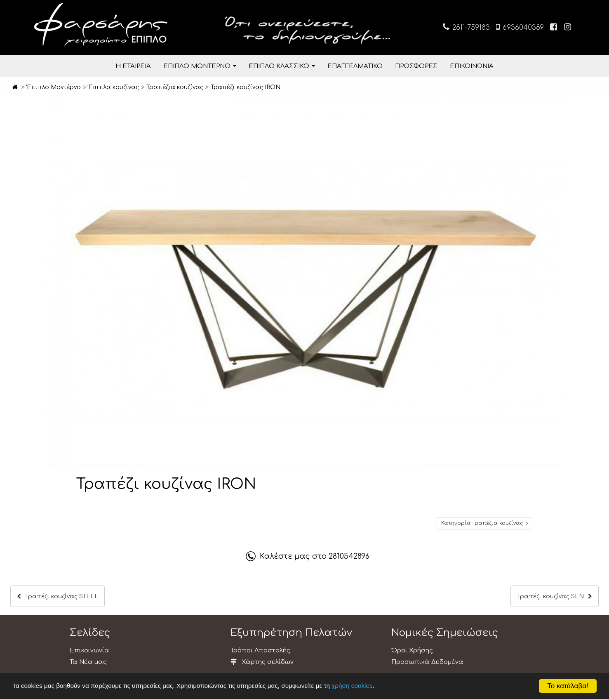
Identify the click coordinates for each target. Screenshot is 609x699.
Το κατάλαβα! (567, 686)
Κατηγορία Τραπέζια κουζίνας (484, 523)
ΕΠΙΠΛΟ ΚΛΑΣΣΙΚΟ (282, 66)
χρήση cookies (352, 685)
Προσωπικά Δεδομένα (427, 662)
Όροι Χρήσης (412, 650)
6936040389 (520, 27)
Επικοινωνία (89, 650)
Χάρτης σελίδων (262, 662)
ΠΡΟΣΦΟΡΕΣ (416, 66)
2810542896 (349, 556)
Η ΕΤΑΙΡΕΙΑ (133, 66)
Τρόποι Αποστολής (260, 650)
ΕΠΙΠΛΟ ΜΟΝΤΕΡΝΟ (199, 66)
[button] (555, 104)
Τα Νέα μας (88, 662)
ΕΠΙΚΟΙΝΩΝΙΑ (472, 66)
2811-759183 (466, 27)
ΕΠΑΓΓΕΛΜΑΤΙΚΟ (355, 66)
